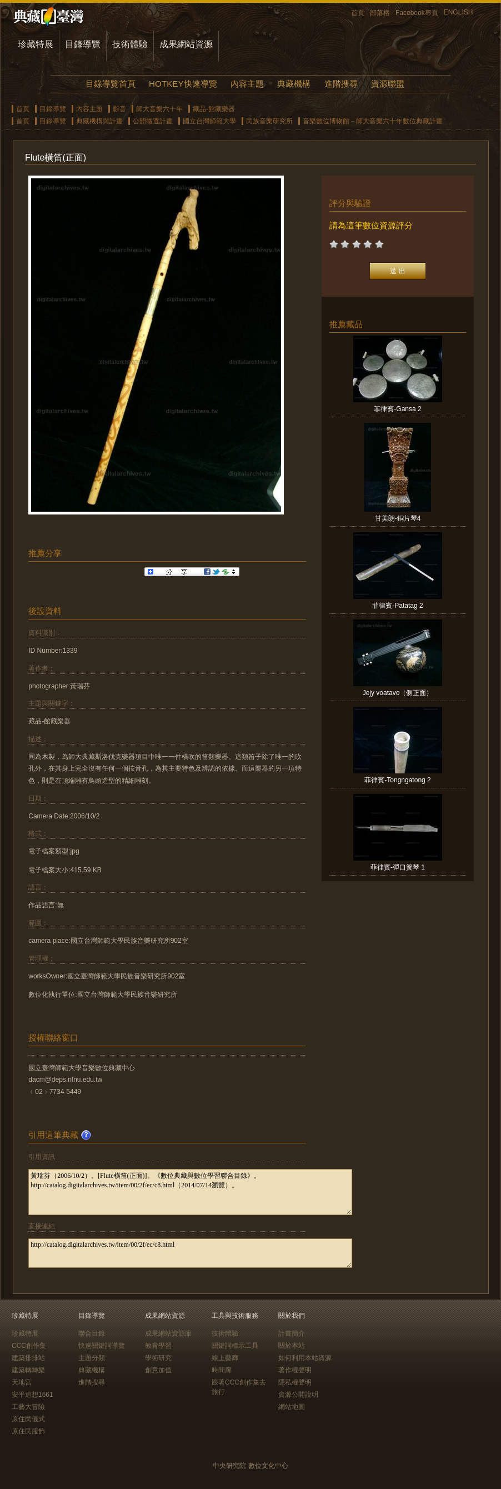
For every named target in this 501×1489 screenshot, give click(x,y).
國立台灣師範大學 (209, 121)
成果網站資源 (186, 44)
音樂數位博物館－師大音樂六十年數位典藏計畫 (373, 121)
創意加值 (158, 1370)
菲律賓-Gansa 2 (397, 409)
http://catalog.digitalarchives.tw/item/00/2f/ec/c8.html (190, 1253)
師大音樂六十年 (159, 109)
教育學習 (158, 1346)
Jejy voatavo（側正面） (398, 693)
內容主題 (247, 83)
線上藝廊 (225, 1358)
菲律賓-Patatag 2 (397, 605)
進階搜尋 (341, 83)
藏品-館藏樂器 (214, 109)
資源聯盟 (387, 83)
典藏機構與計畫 (99, 121)
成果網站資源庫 (168, 1333)
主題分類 (91, 1358)
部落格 (380, 13)
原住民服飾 (28, 1431)
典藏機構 (293, 83)
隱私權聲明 (295, 1382)
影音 (119, 109)
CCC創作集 (29, 1346)
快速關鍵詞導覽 (101, 1346)
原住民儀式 (28, 1419)
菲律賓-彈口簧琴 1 (397, 867)
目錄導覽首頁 (111, 83)
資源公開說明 (298, 1394)
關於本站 (291, 1346)
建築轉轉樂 (28, 1370)
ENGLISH (458, 12)
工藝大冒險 (28, 1407)
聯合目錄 (91, 1333)
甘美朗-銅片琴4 (398, 518)
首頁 (357, 13)
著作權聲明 (295, 1370)
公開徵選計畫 (153, 121)
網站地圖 (291, 1407)
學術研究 (158, 1358)
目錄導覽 (83, 44)
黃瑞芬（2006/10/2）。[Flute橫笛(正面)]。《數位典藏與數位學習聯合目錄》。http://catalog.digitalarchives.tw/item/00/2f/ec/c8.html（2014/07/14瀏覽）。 (190, 1192)
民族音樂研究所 (269, 121)
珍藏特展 (35, 44)
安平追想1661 (32, 1394)
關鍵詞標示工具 (235, 1346)
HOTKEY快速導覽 (183, 83)
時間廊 (222, 1370)
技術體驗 (130, 44)
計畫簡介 (291, 1333)
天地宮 (22, 1382)
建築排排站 (28, 1358)
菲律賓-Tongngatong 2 (397, 780)
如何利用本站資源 (305, 1358)
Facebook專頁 (416, 13)
